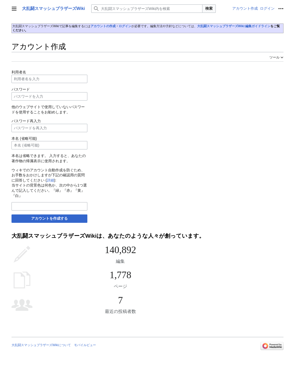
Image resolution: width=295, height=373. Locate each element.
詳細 (50, 180)
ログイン (125, 26)
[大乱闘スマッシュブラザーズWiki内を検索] (146, 8)
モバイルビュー (85, 345)
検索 (209, 8)
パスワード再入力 (26, 121)
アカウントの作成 (103, 26)
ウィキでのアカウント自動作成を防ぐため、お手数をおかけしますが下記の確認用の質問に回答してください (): (48, 175)
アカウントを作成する (49, 218)
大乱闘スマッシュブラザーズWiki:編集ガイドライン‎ (234, 26)
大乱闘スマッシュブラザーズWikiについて (41, 345)
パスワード (21, 89)
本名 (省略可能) (24, 138)
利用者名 (19, 72)
